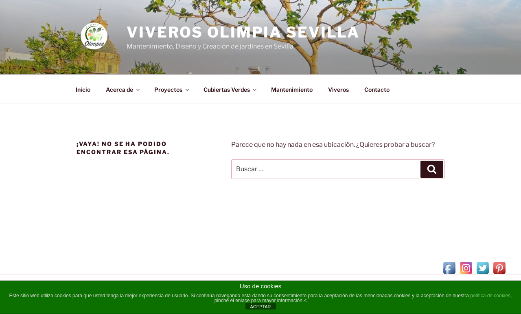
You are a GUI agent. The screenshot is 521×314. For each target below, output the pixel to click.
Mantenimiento (292, 89)
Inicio (83, 89)
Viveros (338, 89)
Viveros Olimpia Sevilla (243, 32)
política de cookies (490, 296)
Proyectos (172, 89)
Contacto (377, 89)
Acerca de (123, 89)
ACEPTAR (260, 306)
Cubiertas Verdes (231, 89)
